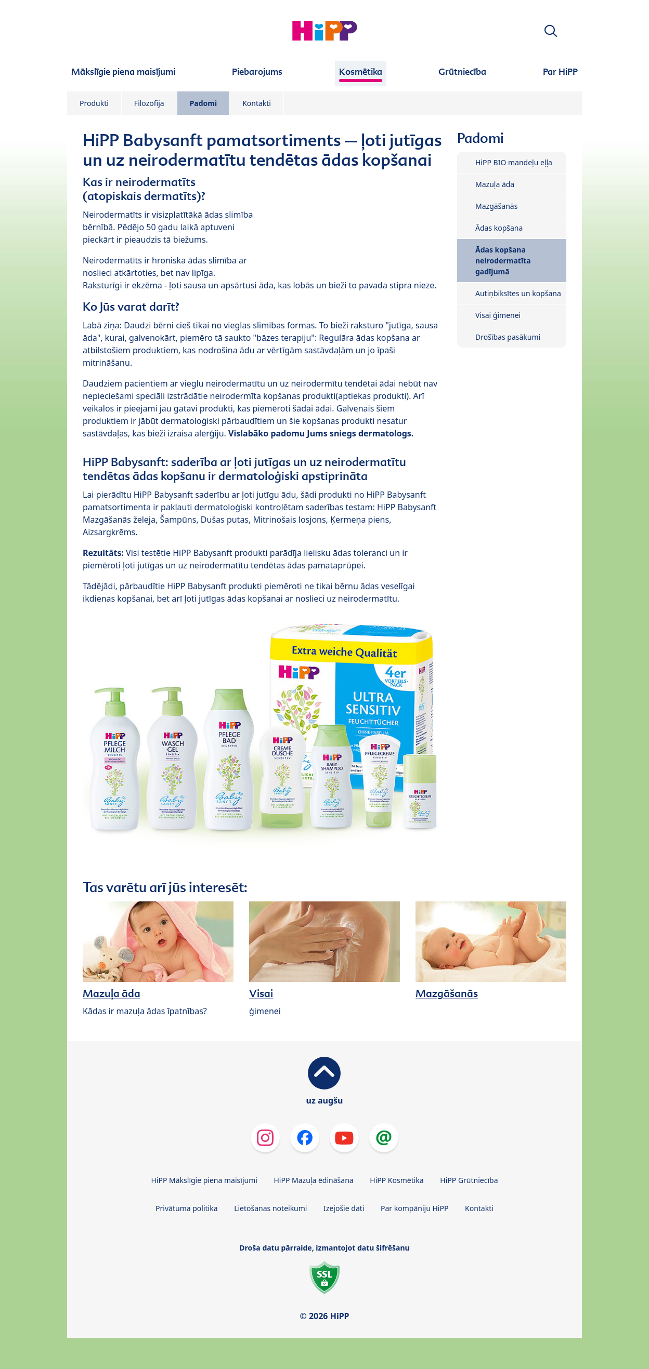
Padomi (203, 103)
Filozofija (149, 103)
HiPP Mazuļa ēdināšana (314, 1180)
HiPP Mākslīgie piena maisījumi (204, 1180)
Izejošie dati (343, 1208)
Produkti (94, 103)
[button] (550, 31)
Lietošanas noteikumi (270, 1208)
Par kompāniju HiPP (414, 1208)
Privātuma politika (186, 1208)
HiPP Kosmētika (396, 1180)
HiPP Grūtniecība (469, 1180)
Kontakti (256, 103)
